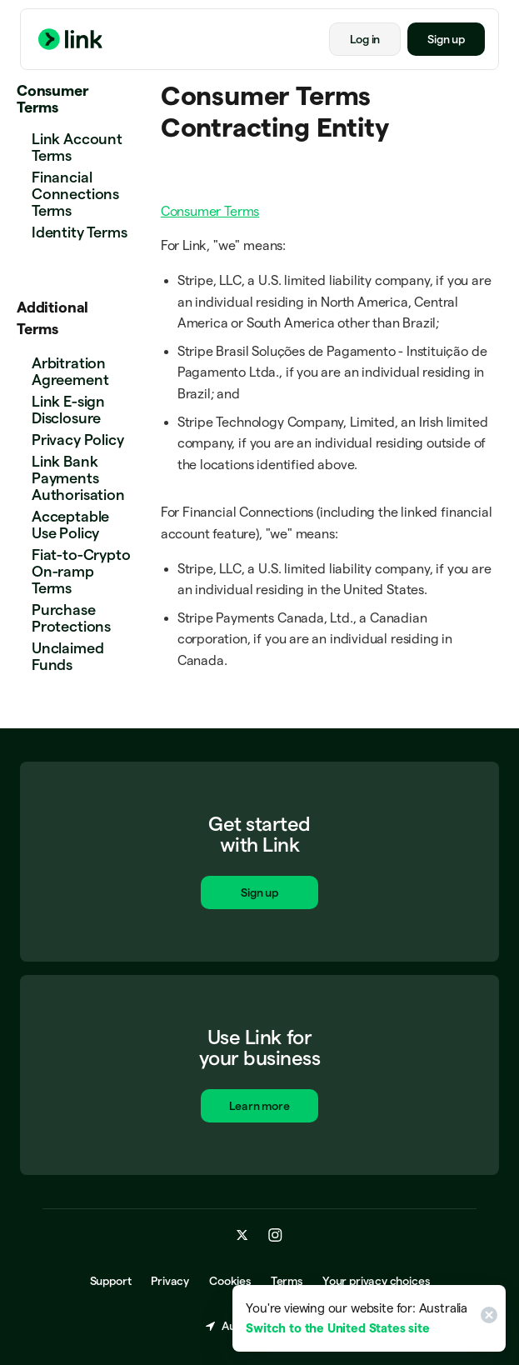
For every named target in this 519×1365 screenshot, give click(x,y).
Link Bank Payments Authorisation (78, 477)
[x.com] (242, 1236)
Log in (365, 39)
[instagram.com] (275, 1235)
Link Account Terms (77, 147)
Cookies (230, 1282)
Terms (286, 1282)
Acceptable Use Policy (70, 524)
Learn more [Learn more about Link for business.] (260, 1108)
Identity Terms (79, 232)
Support (111, 1282)
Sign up (446, 39)
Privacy (170, 1282)
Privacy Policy (77, 440)
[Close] (486, 1318)
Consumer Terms (53, 98)
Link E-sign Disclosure (68, 409)
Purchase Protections (71, 618)
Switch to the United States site (337, 1328)
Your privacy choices (375, 1282)
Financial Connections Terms (75, 193)
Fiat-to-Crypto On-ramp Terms (81, 571)
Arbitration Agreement (70, 371)
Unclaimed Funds (67, 656)
